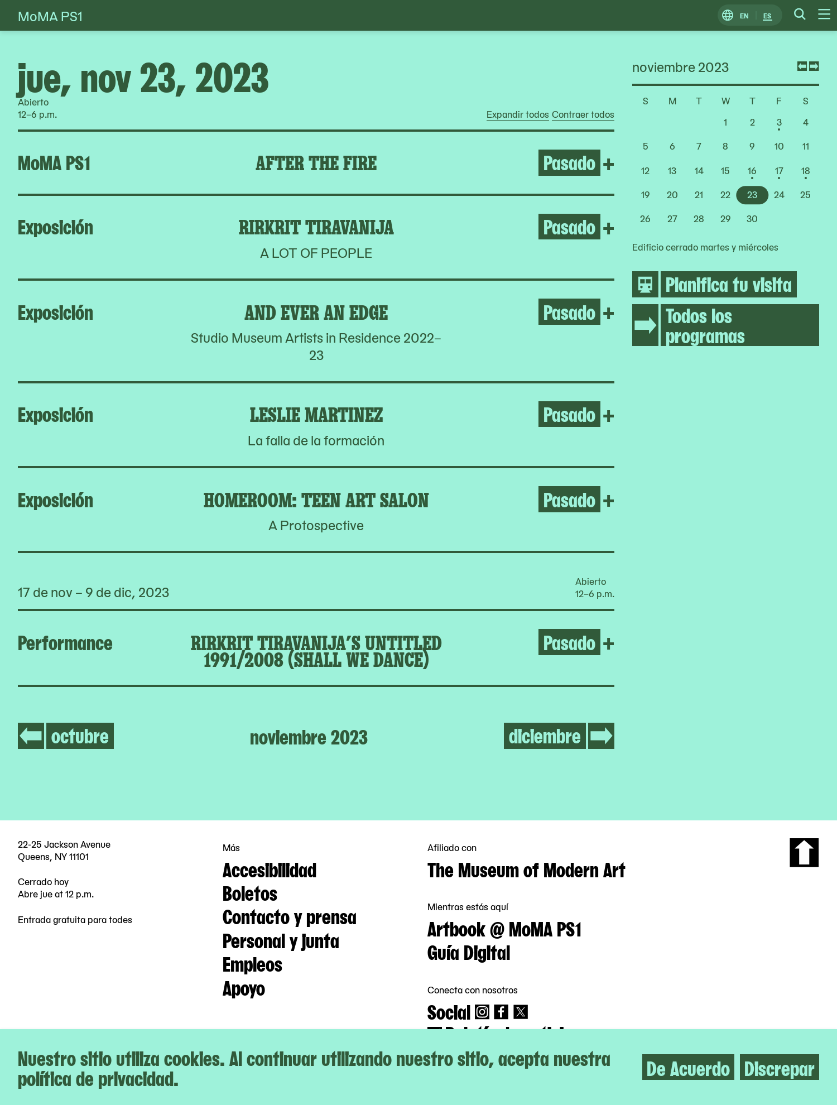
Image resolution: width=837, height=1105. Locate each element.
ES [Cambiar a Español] (767, 15)
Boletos (250, 891)
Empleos (252, 962)
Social (448, 1010)
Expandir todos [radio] (518, 114)
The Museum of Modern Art (526, 868)
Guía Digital (468, 950)
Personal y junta (281, 939)
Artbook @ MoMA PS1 (504, 927)
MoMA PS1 (50, 15)
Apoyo (244, 986)
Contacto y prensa (290, 915)
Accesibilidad (269, 868)
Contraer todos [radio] (583, 114)
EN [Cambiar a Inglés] (744, 15)
